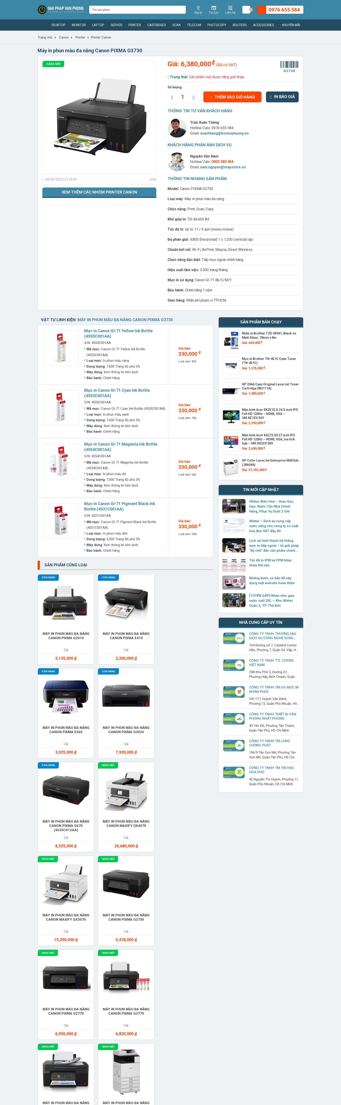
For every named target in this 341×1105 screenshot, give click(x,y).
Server (116, 25)
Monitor (79, 25)
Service (224, 897)
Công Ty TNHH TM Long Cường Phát (269, 743)
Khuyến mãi (290, 25)
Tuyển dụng (47, 946)
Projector (184, 883)
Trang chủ (45, 37)
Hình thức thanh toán (206, 939)
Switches (52, 910)
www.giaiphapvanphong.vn (70, 1023)
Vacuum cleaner (189, 910)
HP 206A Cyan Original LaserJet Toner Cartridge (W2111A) (270, 386)
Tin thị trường (149, 946)
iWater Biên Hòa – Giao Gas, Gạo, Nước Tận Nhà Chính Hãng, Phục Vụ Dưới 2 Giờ (271, 506)
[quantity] (182, 97)
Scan (176, 25)
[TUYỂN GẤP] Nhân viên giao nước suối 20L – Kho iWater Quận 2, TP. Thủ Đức (272, 601)
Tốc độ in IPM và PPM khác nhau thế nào (270, 562)
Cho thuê (95, 857)
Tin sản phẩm (149, 939)
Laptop (98, 25)
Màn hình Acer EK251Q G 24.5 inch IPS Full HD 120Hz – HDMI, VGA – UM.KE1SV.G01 (270, 414)
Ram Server (54, 897)
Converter (141, 857)
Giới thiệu (45, 939)
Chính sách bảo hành (206, 953)
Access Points (57, 844)
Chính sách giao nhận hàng (210, 946)
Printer (134, 25)
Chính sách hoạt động (55, 953)
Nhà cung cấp (99, 953)
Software (270, 897)
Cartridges (156, 25)
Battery (138, 844)
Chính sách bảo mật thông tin (212, 967)
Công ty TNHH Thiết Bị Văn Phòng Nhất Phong (272, 716)
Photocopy (216, 25)
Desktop (59, 25)
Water (223, 910)
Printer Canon (101, 37)
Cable (179, 844)
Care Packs (271, 844)
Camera (225, 844)
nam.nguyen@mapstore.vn (223, 167)
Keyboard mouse (59, 870)
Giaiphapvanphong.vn (258, 939)
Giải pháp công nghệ (155, 967)
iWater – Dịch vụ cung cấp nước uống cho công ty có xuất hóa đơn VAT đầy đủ (273, 526)
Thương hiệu (98, 939)
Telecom (194, 25)
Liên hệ (43, 960)
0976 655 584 (222, 128)
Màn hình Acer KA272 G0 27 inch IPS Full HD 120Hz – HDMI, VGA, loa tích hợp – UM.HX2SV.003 (268, 439)
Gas (221, 857)
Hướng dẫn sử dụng (154, 960)
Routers (240, 25)
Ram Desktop (229, 883)
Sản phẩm (96, 946)
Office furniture (233, 870)
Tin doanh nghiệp (152, 953)
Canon (64, 37)
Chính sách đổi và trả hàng (210, 960)
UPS (134, 910)
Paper (266, 870)
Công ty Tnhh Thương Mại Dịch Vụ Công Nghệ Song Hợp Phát (272, 638)
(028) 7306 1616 (158, 1067)
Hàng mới (53, 64)
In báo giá (282, 96)
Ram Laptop (272, 883)
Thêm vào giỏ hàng (232, 97)
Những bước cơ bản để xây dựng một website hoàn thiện (272, 580)
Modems (138, 870)
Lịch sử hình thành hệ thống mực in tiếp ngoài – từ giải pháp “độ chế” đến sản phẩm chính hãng (274, 546)
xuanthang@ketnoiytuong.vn (224, 133)
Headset (268, 857)
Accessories (263, 25)
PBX (47, 883)
